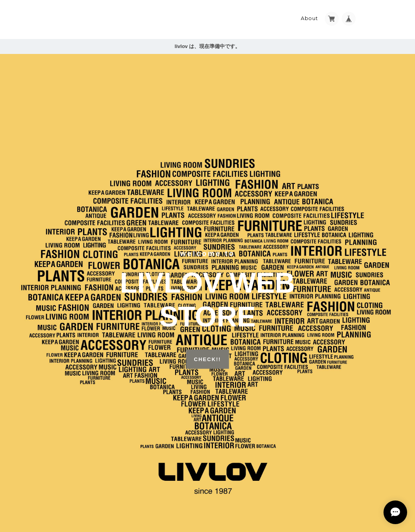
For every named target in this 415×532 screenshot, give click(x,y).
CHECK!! (207, 359)
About (309, 18)
